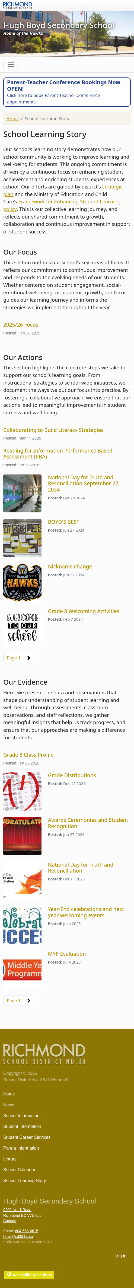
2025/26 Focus (20, 324)
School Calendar (19, 1169)
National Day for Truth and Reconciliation (80, 867)
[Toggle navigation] (10, 64)
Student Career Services (26, 1137)
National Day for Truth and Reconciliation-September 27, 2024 (84, 483)
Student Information (22, 1126)
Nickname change (70, 566)
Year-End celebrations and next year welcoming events (86, 912)
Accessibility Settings (29, 1274)
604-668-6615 (26, 1231)
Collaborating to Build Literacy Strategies (53, 430)
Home (13, 119)
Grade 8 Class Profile (28, 754)
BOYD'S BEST (63, 521)
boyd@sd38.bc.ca (18, 1237)
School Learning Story (24, 1180)
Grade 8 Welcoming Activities (83, 611)
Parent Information (21, 1148)
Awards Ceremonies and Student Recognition (88, 823)
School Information (21, 1115)
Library (10, 1159)
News (8, 1104)
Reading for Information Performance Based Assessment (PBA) (58, 453)
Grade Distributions (72, 775)
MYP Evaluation (67, 953)
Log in (120, 1256)
